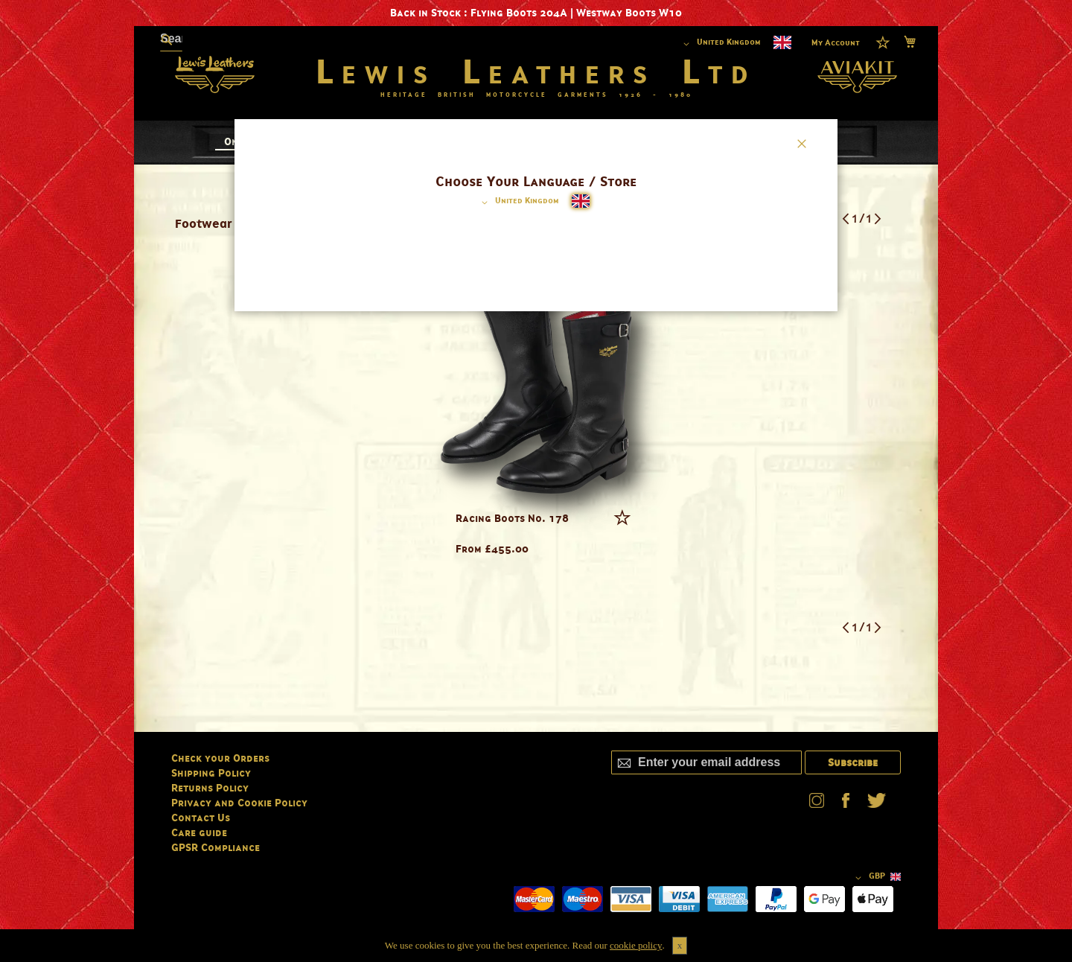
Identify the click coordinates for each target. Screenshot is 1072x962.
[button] (517, 202)
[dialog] (536, 481)
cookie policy (636, 945)
